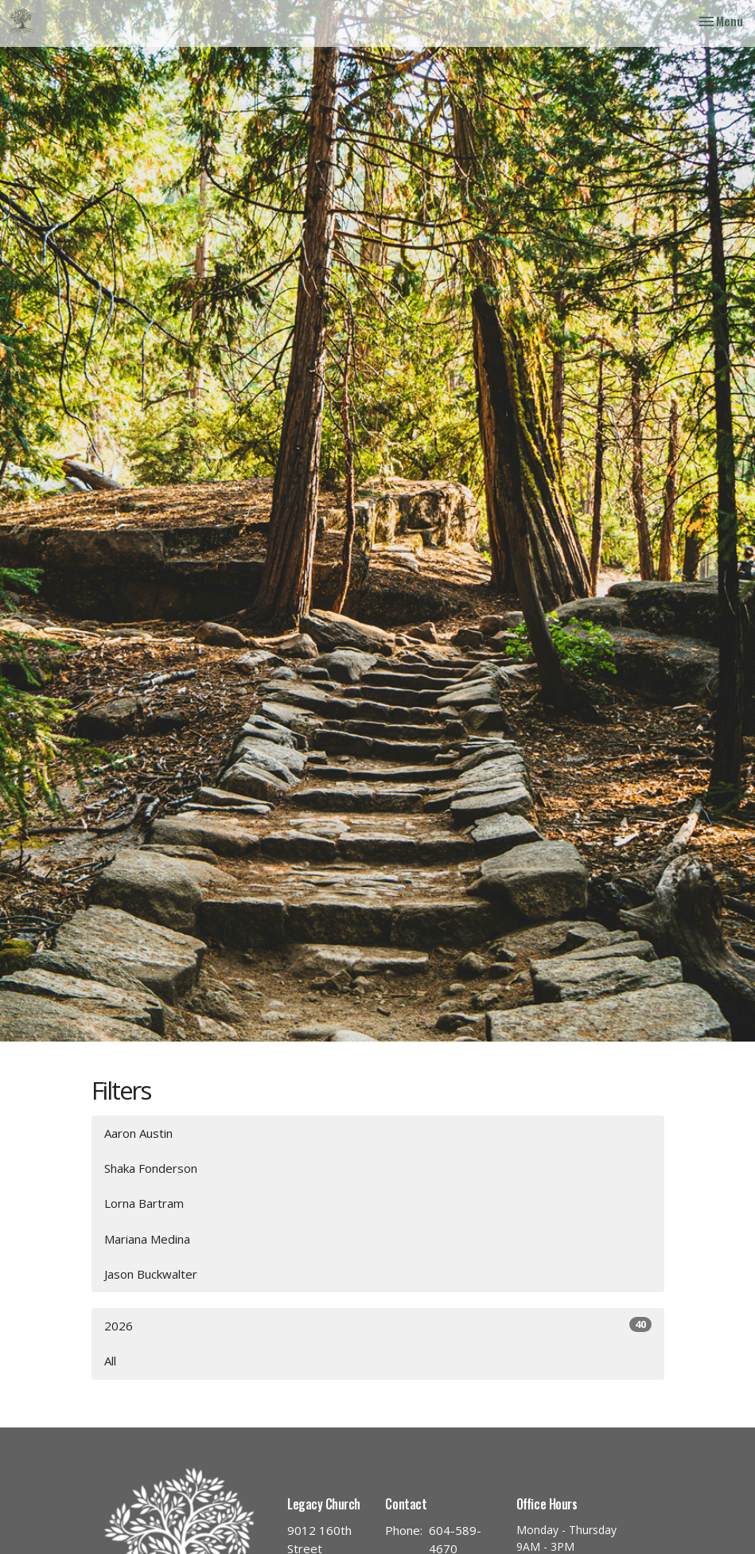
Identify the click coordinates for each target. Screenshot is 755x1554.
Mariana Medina (147, 1239)
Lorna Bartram (144, 1203)
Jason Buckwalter (150, 1274)
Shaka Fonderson (150, 1168)
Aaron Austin (138, 1133)
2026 (378, 1325)
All (110, 1361)
